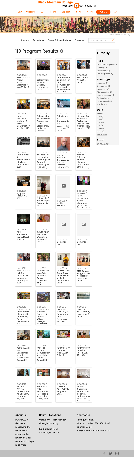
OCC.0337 (62, 113)
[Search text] (102, 40)
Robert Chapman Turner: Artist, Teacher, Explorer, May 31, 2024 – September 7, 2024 (83, 395)
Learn (53, 12)
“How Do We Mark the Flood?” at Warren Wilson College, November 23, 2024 (43, 318)
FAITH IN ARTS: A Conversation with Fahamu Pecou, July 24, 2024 (23, 392)
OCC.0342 (42, 75)
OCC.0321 (41, 268)
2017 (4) (100, 122)
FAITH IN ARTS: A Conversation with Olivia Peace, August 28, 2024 (43, 355)
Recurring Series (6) (105, 74)
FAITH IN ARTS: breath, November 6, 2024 (83, 313)
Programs (30, 12)
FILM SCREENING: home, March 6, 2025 (23, 236)
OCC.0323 (62, 239)
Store (90, 12)
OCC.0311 (81, 345)
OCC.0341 (61, 75)
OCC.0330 (21, 191)
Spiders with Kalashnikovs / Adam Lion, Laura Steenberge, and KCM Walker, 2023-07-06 (43, 124)
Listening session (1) (105, 95)
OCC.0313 (41, 345)
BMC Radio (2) (103, 144)
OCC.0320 (62, 268)
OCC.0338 (42, 113)
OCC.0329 (42, 195)
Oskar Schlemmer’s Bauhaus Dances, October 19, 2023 (43, 83)
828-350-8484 (102, 423)
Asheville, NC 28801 (49, 432)
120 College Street (48, 429)
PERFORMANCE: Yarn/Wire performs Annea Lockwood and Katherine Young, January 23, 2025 (44, 281)
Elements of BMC (62, 243)
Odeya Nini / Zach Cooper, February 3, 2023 (43, 202)
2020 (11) (100, 131)
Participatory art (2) (105, 98)
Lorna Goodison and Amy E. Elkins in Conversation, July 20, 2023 (23, 122)
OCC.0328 (62, 201)
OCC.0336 (82, 113)
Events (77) (102, 68)
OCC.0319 (81, 268)
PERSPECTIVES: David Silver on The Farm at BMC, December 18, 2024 (63, 276)
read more (20, 445)
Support (66, 12)
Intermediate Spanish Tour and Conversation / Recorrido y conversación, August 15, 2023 (64, 86)
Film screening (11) (104, 92)
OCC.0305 (82, 384)
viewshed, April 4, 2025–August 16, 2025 (63, 390)
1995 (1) (100, 113)
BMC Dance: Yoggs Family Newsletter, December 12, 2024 (83, 276)
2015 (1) (100, 116)
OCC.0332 (62, 152)
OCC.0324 (42, 229)
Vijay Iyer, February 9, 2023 (22, 196)
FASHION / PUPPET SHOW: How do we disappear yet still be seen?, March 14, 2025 (83, 202)
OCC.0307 (42, 384)
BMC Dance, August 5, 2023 (83, 80)
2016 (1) (100, 119)
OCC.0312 (61, 345)
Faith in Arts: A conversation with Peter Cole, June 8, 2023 (23, 160)
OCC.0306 (62, 384)
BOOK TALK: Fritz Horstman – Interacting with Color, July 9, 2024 (42, 392)
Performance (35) (104, 101)
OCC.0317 (41, 307)
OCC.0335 (21, 152)
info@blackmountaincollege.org (93, 430)
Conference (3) (103, 86)
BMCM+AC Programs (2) (107, 65)
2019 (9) (100, 128)
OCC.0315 (81, 307)
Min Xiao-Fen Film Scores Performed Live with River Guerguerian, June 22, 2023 (83, 122)
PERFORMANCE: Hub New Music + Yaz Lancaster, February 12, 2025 (24, 276)
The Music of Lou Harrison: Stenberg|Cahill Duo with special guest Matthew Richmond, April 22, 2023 (44, 163)
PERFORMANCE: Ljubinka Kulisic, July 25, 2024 (84, 352)
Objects (25, 40)
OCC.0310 (21, 384)
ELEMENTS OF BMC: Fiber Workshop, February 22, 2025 (43, 237)
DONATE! (103, 12)
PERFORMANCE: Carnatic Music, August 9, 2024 (64, 352)
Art (42, 12)
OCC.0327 (82, 191)
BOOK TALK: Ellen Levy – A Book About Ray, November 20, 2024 (63, 315)
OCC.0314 (21, 345)
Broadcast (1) (102, 83)
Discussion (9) (103, 89)
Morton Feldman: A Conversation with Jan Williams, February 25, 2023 (63, 162)
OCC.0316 (61, 307)
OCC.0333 (42, 152)
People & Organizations (59, 40)
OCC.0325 (21, 229)
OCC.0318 (21, 307)
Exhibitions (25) (103, 71)
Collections (38, 40)
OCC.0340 (82, 75)
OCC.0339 (21, 113)
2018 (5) (100, 125)
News (78, 12)
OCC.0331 (81, 152)
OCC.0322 (21, 268)
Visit (20, 12)
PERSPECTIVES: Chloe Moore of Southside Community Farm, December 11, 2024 (23, 316)
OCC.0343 (22, 75)
